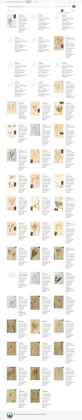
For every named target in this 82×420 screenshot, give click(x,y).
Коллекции (35, 1)
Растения (10, 6)
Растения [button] (28, 2)
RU (70, 1)
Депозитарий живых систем (15, 2)
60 (73, 10)
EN (73, 1)
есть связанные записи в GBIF (70, 40)
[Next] (64, 10)
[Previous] (59, 10)
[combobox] (15, 10)
